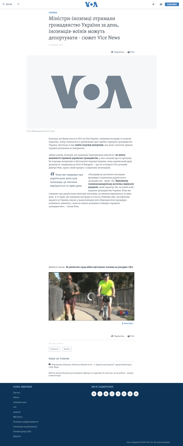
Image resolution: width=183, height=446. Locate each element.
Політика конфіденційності (26, 422)
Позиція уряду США (22, 431)
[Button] (117, 52)
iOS (14, 407)
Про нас (16, 393)
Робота (16, 398)
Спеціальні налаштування (25, 427)
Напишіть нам (19, 402)
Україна (53, 13)
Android (16, 412)
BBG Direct (17, 417)
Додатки (17, 436)
